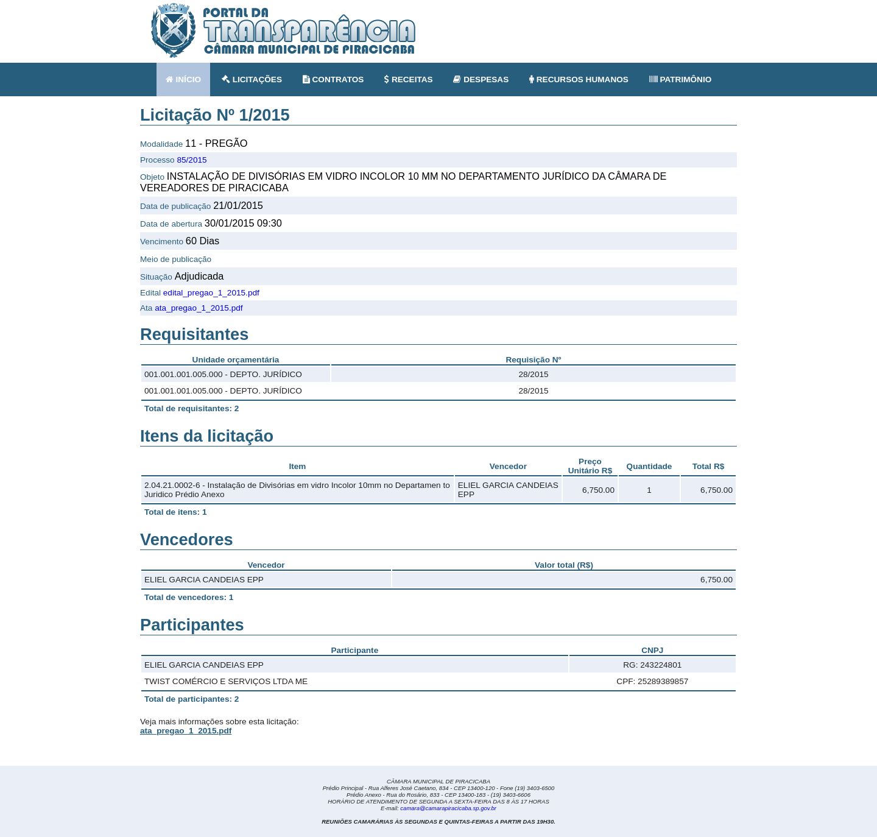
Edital (150, 292)
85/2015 (191, 159)
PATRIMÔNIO (680, 79)
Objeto (152, 177)
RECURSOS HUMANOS (579, 79)
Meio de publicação (175, 259)
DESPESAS (481, 79)
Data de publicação (175, 206)
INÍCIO (183, 79)
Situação (156, 276)
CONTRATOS (333, 79)
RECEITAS (408, 79)
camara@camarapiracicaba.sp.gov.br (448, 808)
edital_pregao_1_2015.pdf (211, 292)
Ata (146, 308)
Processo (157, 159)
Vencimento (161, 241)
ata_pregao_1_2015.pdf (198, 308)
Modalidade (161, 144)
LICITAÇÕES (252, 79)
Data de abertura (171, 223)
